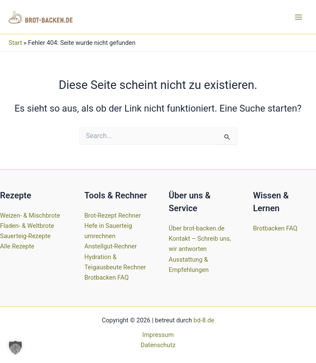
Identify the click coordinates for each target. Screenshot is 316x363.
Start (15, 43)
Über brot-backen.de (197, 228)
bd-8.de (204, 320)
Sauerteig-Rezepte (25, 236)
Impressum (158, 335)
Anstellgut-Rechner (110, 246)
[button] (15, 347)
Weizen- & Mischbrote (30, 215)
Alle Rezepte (17, 246)
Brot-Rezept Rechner (112, 215)
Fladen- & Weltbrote (27, 226)
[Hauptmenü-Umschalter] (298, 17)
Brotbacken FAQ (106, 277)
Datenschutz (158, 345)
